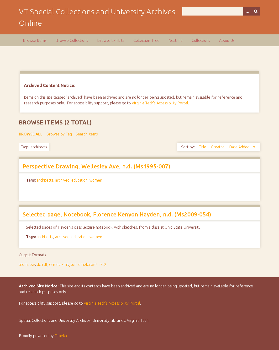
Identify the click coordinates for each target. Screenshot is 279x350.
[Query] (221, 11)
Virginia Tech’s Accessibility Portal (112, 303)
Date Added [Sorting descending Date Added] (239, 147)
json (73, 264)
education (79, 180)
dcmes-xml (58, 264)
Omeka (61, 336)
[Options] (247, 11)
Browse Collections (72, 40)
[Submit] (256, 11)
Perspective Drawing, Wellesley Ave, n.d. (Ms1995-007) (96, 166)
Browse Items (35, 40)
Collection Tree (146, 40)
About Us (227, 40)
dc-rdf (42, 264)
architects (45, 180)
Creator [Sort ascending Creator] (218, 147)
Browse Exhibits (110, 40)
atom (23, 264)
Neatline (175, 40)
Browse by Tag (59, 134)
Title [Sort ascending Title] (203, 147)
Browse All (30, 134)
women (95, 180)
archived (62, 180)
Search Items (87, 134)
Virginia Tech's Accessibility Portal (160, 103)
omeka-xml (87, 264)
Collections (201, 40)
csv (32, 264)
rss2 (102, 264)
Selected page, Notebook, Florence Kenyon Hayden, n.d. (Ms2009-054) (117, 214)
